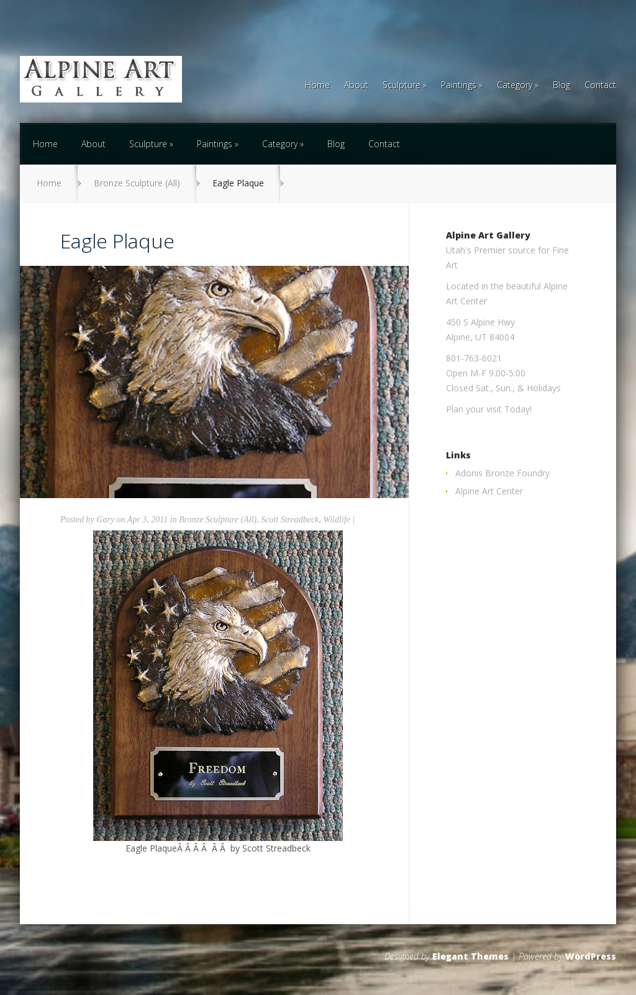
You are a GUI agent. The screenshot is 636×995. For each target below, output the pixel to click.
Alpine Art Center (489, 491)
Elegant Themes (470, 956)
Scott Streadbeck (290, 519)
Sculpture (401, 86)
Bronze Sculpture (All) (137, 183)
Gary (105, 519)
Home (317, 86)
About (356, 86)
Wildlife (336, 519)
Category (514, 86)
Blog (561, 86)
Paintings (458, 86)
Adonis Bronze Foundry (502, 473)
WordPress (590, 956)
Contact (600, 86)
